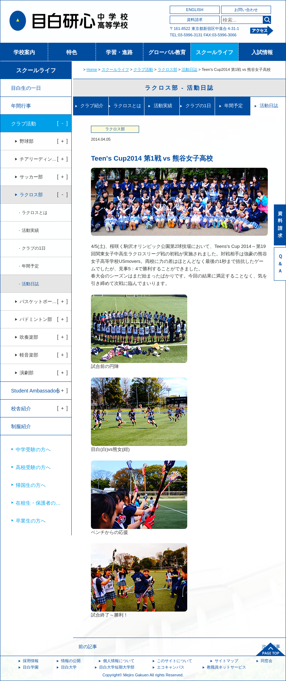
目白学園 (31, 667)
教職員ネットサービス (226, 667)
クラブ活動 (143, 69)
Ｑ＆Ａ (280, 264)
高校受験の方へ (33, 467)
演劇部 (27, 372)
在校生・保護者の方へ (41, 503)
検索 (267, 20)
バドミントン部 (36, 319)
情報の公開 (71, 661)
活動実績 (163, 105)
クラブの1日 (198, 105)
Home (92, 69)
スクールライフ (214, 52)
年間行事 (21, 106)
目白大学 (69, 667)
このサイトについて (174, 661)
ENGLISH (194, 9)
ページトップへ (271, 649)
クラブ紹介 (91, 105)
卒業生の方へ (31, 521)
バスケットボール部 (40, 301)
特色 (71, 52)
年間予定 (233, 105)
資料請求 (195, 19)
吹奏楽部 (29, 337)
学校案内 (24, 52)
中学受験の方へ (33, 449)
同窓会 (266, 661)
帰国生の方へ (31, 485)
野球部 (27, 141)
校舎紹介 (21, 408)
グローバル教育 (167, 52)
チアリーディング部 (40, 159)
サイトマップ (226, 661)
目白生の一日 (26, 88)
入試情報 (262, 52)
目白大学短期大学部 (116, 667)
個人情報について (118, 661)
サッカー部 (31, 177)
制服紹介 (21, 426)
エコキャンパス (170, 667)
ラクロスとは (127, 105)
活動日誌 (189, 69)
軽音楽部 (29, 355)
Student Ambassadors (35, 391)
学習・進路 (119, 52)
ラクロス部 (167, 69)
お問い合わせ (246, 9)
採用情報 (31, 661)
